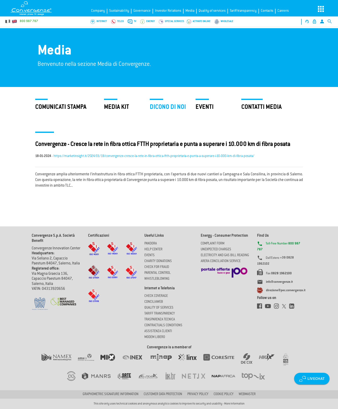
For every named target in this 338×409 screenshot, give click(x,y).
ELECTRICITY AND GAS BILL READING (225, 255)
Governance (142, 11)
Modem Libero (154, 337)
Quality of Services (158, 308)
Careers (283, 11)
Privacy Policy (197, 394)
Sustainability (119, 11)
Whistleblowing (156, 279)
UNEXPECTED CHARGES (216, 249)
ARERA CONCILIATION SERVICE (221, 261)
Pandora (150, 243)
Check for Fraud (156, 267)
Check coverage (156, 296)
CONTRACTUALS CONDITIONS (163, 325)
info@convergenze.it (279, 282)
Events (149, 255)
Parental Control (157, 273)
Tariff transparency (243, 11)
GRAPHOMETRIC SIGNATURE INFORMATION (110, 394)
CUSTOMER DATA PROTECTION (163, 394)
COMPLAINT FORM (212, 243)
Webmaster (247, 394)
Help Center (153, 249)
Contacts (267, 11)
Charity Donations (158, 261)
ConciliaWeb (153, 302)
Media (189, 11)
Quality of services (212, 11)
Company (98, 11)
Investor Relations (168, 11)
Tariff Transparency (159, 313)
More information (234, 403)
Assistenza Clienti (158, 331)
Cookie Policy (224, 394)
